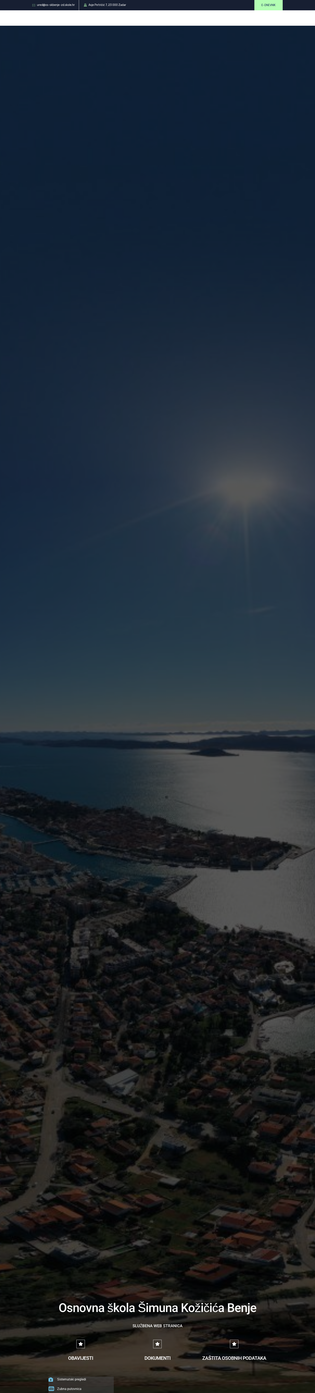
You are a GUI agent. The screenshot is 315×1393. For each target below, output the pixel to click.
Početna (69, 18)
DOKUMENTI (157, 1358)
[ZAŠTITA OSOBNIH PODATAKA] (234, 1344)
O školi (88, 18)
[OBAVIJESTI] (80, 1344)
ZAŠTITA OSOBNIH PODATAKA (234, 1358)
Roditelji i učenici (118, 18)
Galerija (208, 18)
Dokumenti (150, 18)
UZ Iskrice (252, 18)
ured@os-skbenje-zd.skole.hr (56, 5)
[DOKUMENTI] (157, 1344)
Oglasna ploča (181, 18)
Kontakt (229, 18)
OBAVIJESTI (80, 1358)
